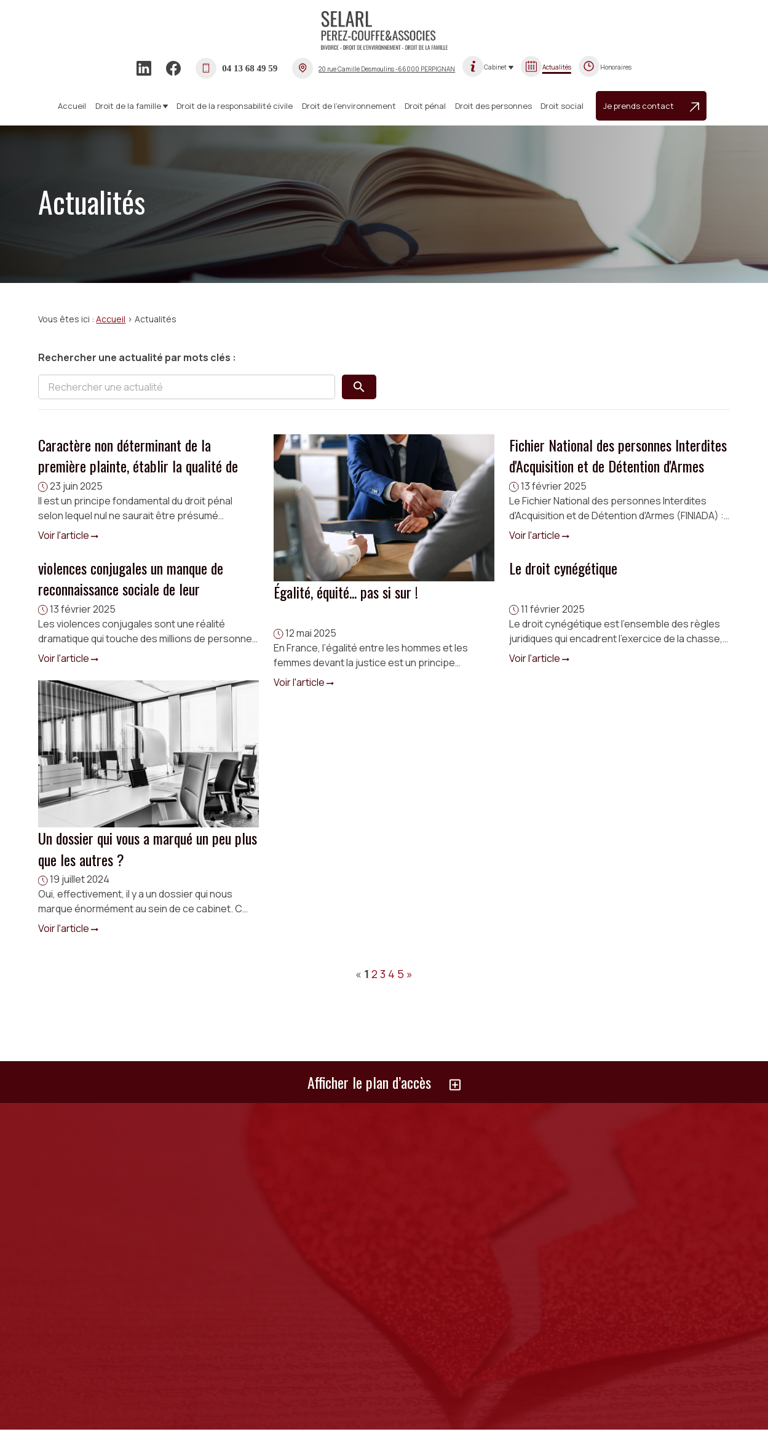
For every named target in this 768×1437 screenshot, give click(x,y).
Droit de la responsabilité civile (234, 105)
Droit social (562, 105)
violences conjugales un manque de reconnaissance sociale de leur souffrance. (130, 589)
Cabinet (495, 67)
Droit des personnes (493, 105)
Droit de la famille (128, 105)
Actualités (556, 67)
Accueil (72, 105)
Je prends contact (651, 105)
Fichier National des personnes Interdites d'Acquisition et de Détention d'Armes (618, 455)
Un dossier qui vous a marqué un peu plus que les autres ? (147, 848)
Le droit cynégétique (563, 568)
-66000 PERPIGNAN (387, 69)
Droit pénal (425, 105)
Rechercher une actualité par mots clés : (137, 357)
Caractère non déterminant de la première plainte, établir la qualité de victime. (138, 466)
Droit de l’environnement (349, 105)
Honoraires (615, 67)
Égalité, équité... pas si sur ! (346, 592)
